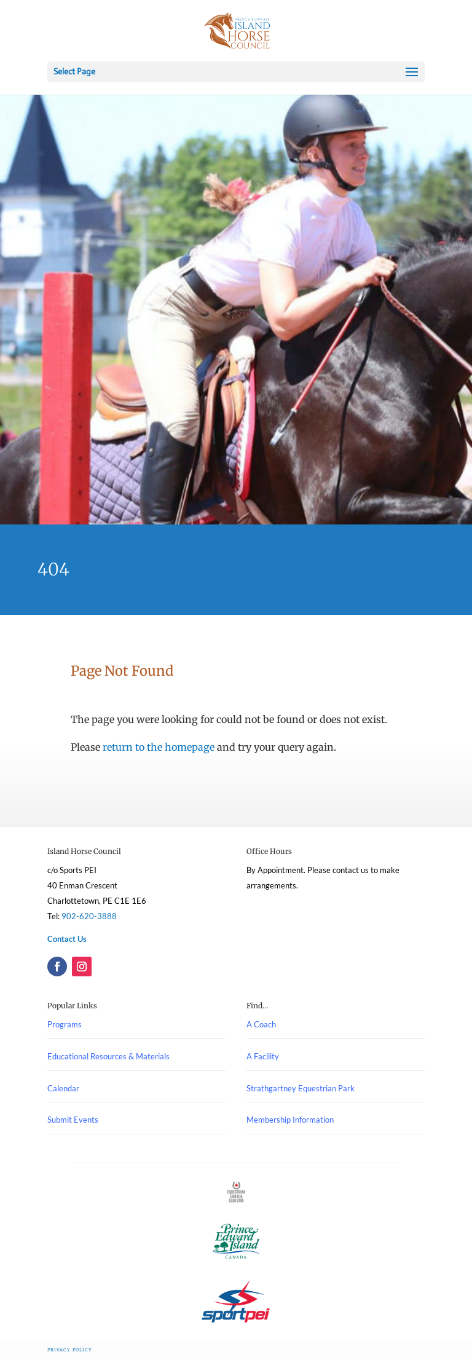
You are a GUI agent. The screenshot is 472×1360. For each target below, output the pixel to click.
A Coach (261, 1024)
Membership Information (290, 1120)
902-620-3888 (89, 916)
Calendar (63, 1088)
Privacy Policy (69, 1350)
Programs (64, 1024)
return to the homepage (158, 747)
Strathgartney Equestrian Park (300, 1088)
